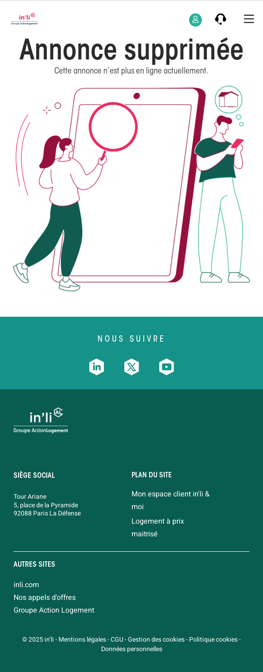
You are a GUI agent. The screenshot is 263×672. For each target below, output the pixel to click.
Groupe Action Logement (54, 610)
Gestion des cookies (156, 639)
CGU (117, 639)
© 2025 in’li (38, 639)
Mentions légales (82, 639)
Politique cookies (213, 639)
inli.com (26, 584)
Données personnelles (131, 649)
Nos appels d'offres (45, 597)
